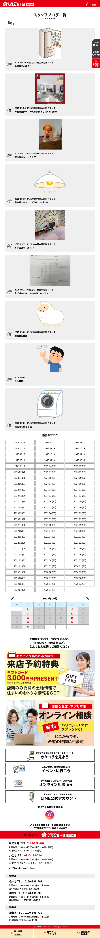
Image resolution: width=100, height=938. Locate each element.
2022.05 (20, 536)
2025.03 (80, 466)
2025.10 (49, 454)
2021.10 (50, 548)
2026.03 (79, 442)
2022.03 (80, 536)
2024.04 (50, 489)
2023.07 (50, 507)
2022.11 (20, 524)
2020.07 (50, 578)
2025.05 (20, 466)
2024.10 (50, 477)
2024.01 (50, 495)
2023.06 (80, 507)
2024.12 (80, 472)
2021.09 (80, 548)
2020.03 (80, 583)
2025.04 (50, 466)
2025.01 (50, 472)
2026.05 (20, 442)
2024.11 (20, 477)
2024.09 (80, 477)
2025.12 (79, 448)
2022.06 (80, 530)
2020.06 (80, 578)
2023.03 (80, 513)
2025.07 (49, 460)
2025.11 (20, 454)
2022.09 (80, 524)
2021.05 (20, 560)
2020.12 (80, 566)
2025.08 (20, 460)
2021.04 (50, 560)
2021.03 (80, 560)
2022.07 (50, 530)
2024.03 (80, 489)
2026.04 (49, 442)
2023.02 (20, 519)
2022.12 (80, 519)
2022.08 (20, 530)
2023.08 (20, 507)
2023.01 (50, 519)
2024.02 (20, 495)
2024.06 (80, 483)
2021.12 (80, 542)
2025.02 (20, 472)
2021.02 (20, 566)
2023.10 (50, 501)
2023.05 (20, 513)
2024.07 (50, 483)
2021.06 (80, 554)
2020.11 (20, 572)
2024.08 (20, 483)
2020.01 (50, 589)
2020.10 (50, 572)
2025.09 (79, 454)
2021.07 (50, 554)
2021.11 (20, 548)
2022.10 (50, 524)
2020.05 (20, 583)
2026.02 (20, 448)
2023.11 (20, 501)
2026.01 (49, 448)
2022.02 (20, 542)
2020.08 (20, 578)
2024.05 (20, 489)
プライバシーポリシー (22, 868)
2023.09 (80, 501)
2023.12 (80, 495)
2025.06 (79, 460)
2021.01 (50, 566)
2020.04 (50, 583)
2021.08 (20, 554)
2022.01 (50, 542)
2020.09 (80, 572)
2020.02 (20, 589)
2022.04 (50, 536)
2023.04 (50, 513)
